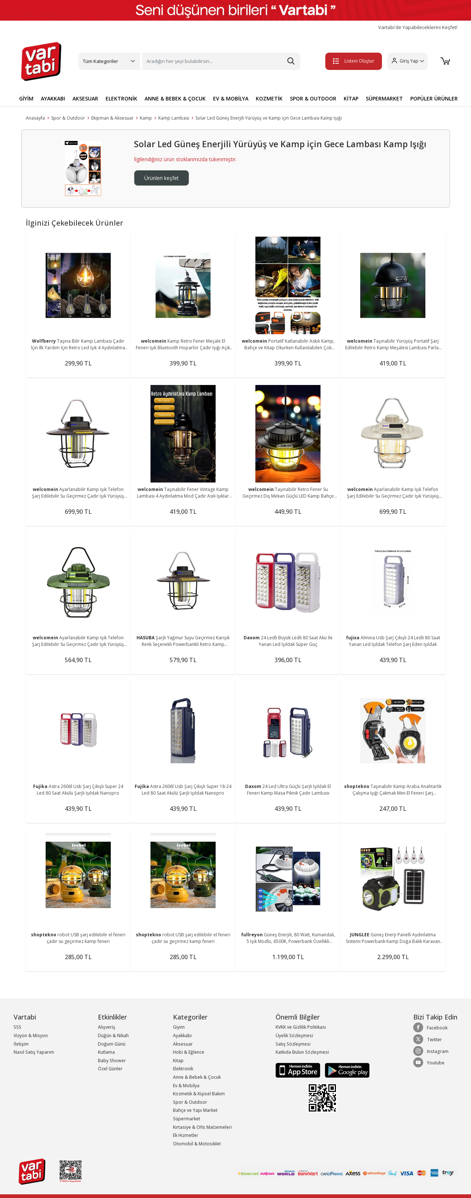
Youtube (429, 1062)
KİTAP (351, 98)
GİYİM (26, 98)
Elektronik (183, 1069)
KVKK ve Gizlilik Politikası (301, 1027)
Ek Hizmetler (185, 1135)
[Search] (221, 61)
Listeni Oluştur (352, 61)
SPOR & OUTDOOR (313, 98)
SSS (17, 1027)
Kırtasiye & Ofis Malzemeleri (202, 1127)
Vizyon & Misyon (31, 1035)
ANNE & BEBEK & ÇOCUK (175, 98)
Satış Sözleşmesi (293, 1044)
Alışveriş (106, 1027)
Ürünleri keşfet (161, 177)
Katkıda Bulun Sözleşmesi (302, 1052)
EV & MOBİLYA (230, 98)
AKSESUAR (85, 98)
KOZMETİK (269, 98)
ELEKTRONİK (121, 98)
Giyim (179, 1027)
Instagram (431, 1051)
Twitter (427, 1039)
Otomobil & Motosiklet (197, 1144)
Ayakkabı (182, 1035)
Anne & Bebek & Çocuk (197, 1077)
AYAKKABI (53, 98)
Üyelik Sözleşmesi (294, 1035)
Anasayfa (35, 118)
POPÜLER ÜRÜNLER (434, 98)
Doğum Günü (111, 1044)
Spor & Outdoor (68, 118)
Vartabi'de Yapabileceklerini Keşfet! (417, 27)
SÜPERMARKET (384, 98)
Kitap (178, 1060)
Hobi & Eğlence (188, 1052)
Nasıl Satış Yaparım (34, 1052)
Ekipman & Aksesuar (112, 118)
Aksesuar (183, 1044)
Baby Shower (112, 1060)
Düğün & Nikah (113, 1035)
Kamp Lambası (173, 118)
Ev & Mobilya (186, 1085)
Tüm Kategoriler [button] (100, 61)
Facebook (430, 1027)
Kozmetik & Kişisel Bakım (199, 1094)
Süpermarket (186, 1119)
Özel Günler (110, 1069)
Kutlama (106, 1052)
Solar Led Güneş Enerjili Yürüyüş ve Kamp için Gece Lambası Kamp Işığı (268, 118)
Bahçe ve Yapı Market (195, 1110)
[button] (407, 61)
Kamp (146, 118)
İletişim (21, 1044)
